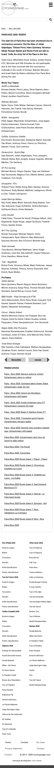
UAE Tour (33, 562)
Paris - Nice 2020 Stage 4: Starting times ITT (25, 412)
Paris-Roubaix (7, 690)
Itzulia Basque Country (38, 582)
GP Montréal (7, 724)
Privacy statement (13, 748)
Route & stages (8, 547)
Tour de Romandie (36, 596)
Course (38, 359)
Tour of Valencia (35, 547)
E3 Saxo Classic (8, 670)
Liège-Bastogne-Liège (10, 709)
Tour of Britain (34, 616)
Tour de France (35, 680)
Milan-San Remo (35, 636)
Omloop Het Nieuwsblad (11, 650)
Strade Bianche (8, 660)
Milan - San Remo (9, 665)
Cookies (40, 748)
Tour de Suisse (35, 606)
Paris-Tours (6, 734)
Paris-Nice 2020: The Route (17, 446)
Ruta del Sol (34, 557)
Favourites (16, 359)
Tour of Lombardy (9, 729)
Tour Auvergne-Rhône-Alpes (40, 601)
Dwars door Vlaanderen (11, 680)
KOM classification (9, 567)
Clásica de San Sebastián (12, 714)
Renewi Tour (34, 611)
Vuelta (31, 670)
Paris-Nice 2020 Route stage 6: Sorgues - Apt (25, 503)
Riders (4, 552)
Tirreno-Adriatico (35, 572)
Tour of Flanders (8, 685)
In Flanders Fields (9, 675)
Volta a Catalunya (36, 577)
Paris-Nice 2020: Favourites (17, 452)
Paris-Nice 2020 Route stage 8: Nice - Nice (24, 519)
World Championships (37, 621)
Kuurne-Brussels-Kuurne (11, 655)
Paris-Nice (33, 567)
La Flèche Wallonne (9, 704)
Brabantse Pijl (7, 694)
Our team (40, 742)
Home (3, 28)
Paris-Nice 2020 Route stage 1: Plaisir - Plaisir (25, 459)
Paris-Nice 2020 (11, 525)
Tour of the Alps (35, 592)
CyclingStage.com (16, 8)
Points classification (10, 572)
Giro (30, 675)
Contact (8, 754)
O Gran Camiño (35, 587)
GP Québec (6, 719)
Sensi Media (37, 760)
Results (5, 562)
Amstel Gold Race (9, 699)
